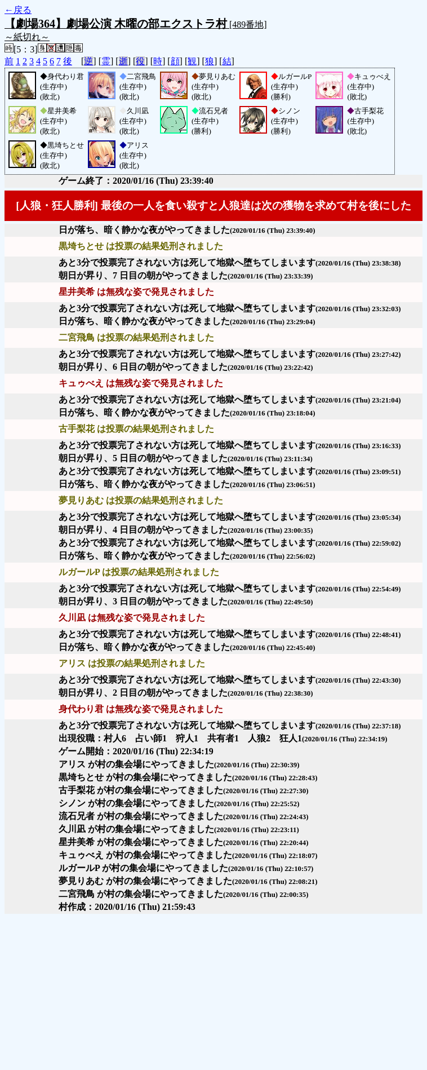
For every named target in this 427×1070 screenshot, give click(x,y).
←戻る (18, 10)
